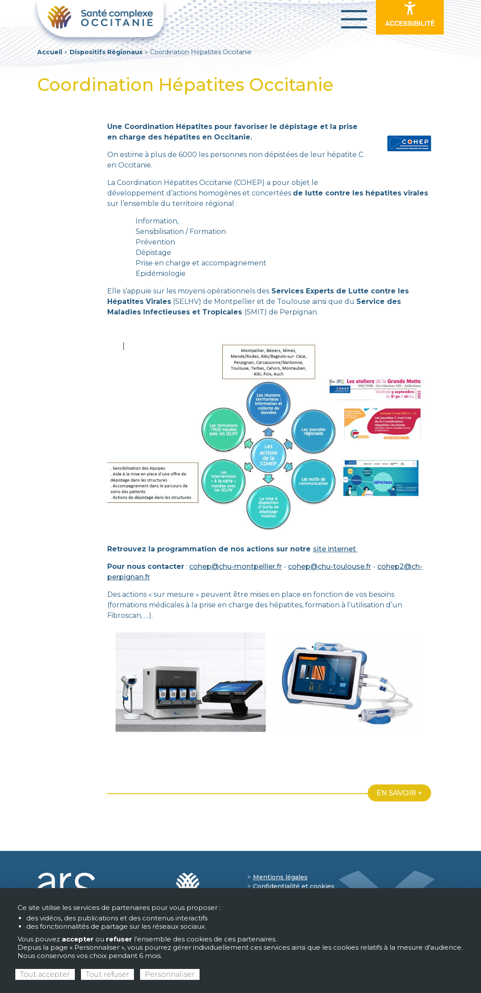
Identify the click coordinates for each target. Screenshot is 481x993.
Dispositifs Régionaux (106, 52)
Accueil (49, 52)
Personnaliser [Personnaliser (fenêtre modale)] (170, 974)
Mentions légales (280, 877)
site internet (335, 549)
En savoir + (399, 793)
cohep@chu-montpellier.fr (235, 566)
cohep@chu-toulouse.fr (329, 566)
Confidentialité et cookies (293, 886)
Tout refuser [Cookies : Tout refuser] (107, 974)
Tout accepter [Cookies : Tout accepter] (45, 974)
